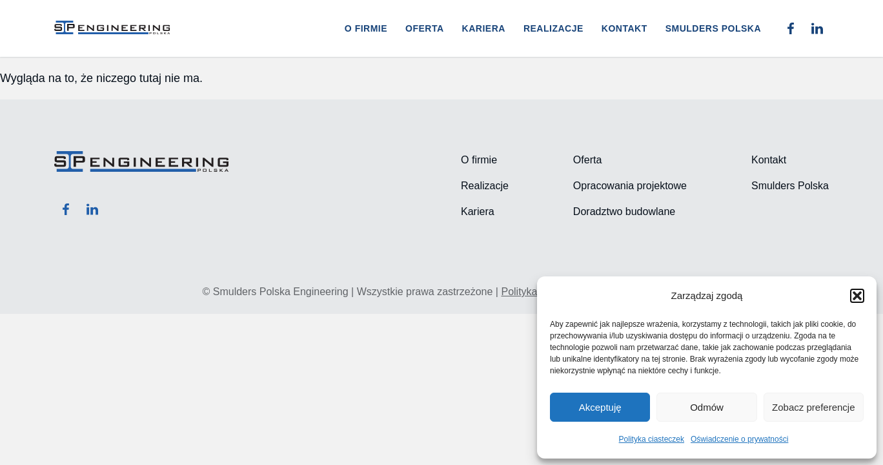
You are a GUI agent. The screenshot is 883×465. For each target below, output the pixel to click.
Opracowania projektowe (630, 185)
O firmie (366, 28)
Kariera (483, 28)
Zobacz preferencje (813, 407)
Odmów (707, 407)
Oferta (424, 28)
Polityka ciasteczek (651, 439)
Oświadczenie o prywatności (739, 439)
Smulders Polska (713, 28)
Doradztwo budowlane (624, 211)
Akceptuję (600, 407)
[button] (857, 295)
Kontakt (624, 28)
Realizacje (553, 28)
